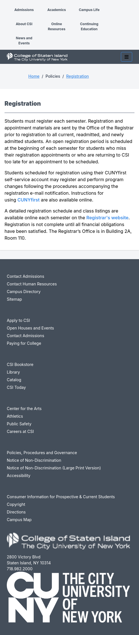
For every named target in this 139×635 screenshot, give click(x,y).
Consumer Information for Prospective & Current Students (61, 496)
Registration (77, 76)
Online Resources (56, 26)
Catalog (14, 379)
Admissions (24, 10)
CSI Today (16, 387)
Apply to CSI (18, 320)
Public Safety (19, 423)
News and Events (24, 40)
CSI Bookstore (20, 364)
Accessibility (18, 475)
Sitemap (14, 299)
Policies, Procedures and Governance (42, 452)
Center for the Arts (24, 408)
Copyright (16, 504)
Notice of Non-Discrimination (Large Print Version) (54, 467)
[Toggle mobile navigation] (126, 57)
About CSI (24, 24)
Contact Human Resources (32, 283)
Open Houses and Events (30, 328)
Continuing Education (89, 26)
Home (34, 76)
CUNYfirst (29, 200)
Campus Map (19, 519)
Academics (56, 10)
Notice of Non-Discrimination (34, 460)
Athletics (15, 416)
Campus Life (89, 10)
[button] (4, 5)
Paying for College (24, 343)
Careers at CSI (20, 431)
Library (13, 372)
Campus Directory (23, 291)
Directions (16, 512)
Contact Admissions (25, 276)
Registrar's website (107, 217)
